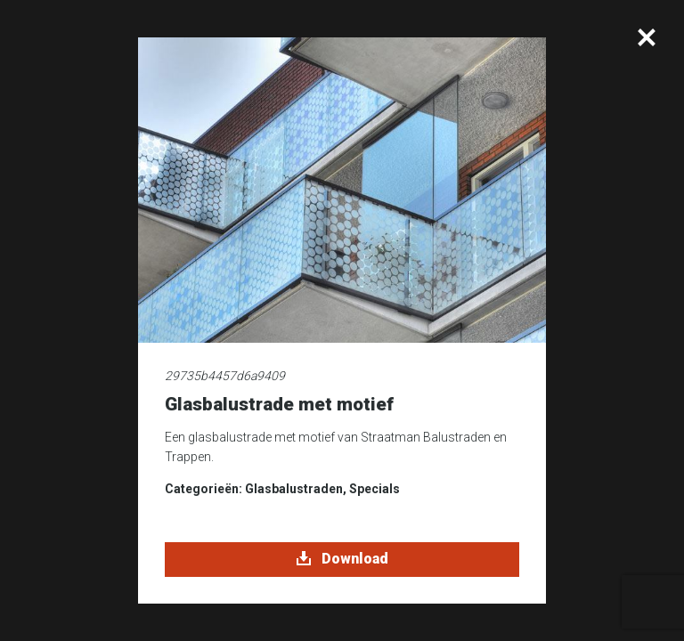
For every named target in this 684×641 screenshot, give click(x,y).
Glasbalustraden (294, 489)
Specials (374, 489)
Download (342, 559)
